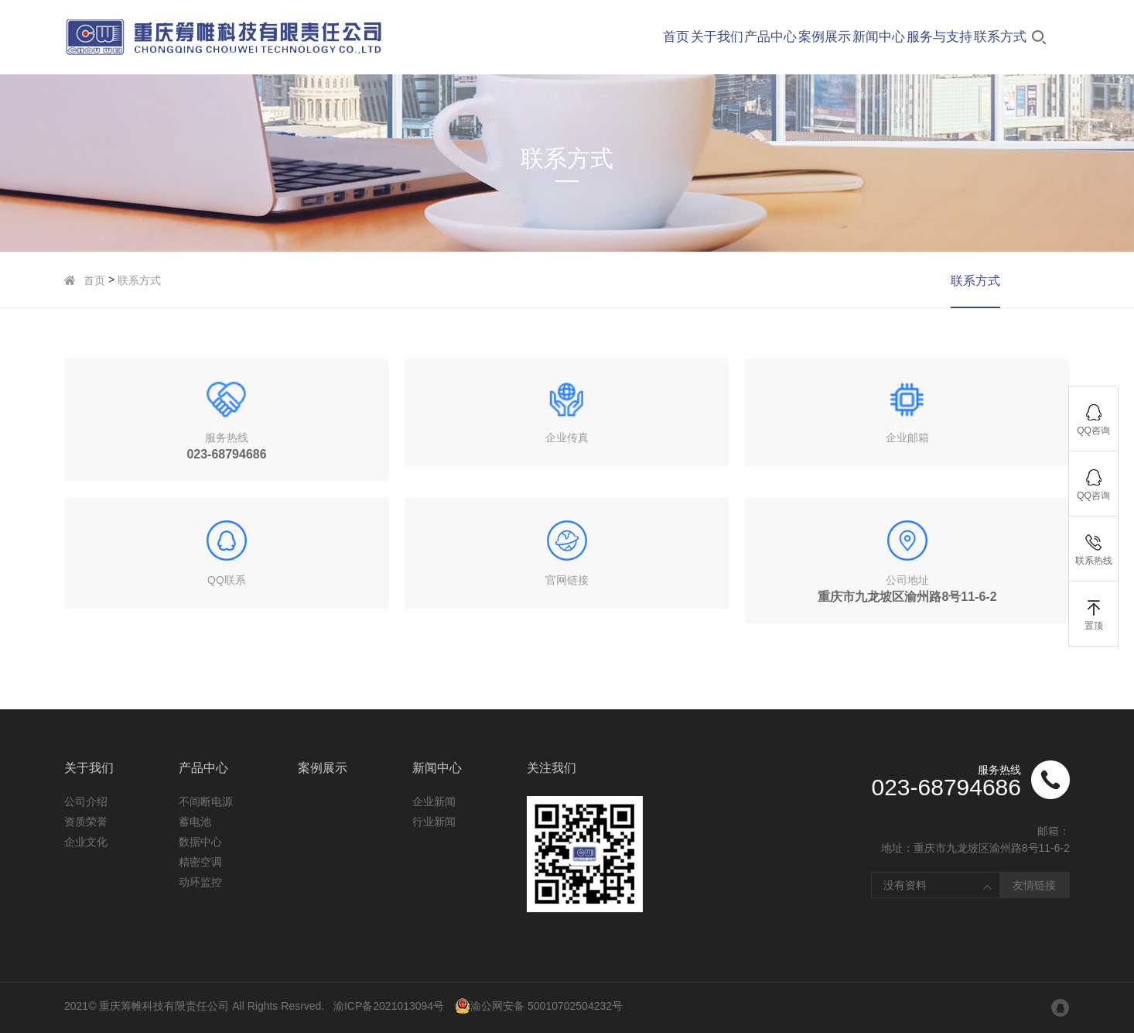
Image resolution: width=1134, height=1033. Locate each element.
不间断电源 (206, 801)
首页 (94, 280)
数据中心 (200, 842)
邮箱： (1053, 831)
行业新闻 (434, 821)
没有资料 (905, 885)
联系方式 (139, 280)
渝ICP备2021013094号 (388, 1006)
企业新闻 (434, 801)
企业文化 (86, 842)
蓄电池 (195, 821)
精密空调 (200, 862)
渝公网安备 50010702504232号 (539, 1006)
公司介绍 (86, 801)
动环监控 (200, 882)
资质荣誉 (86, 821)
